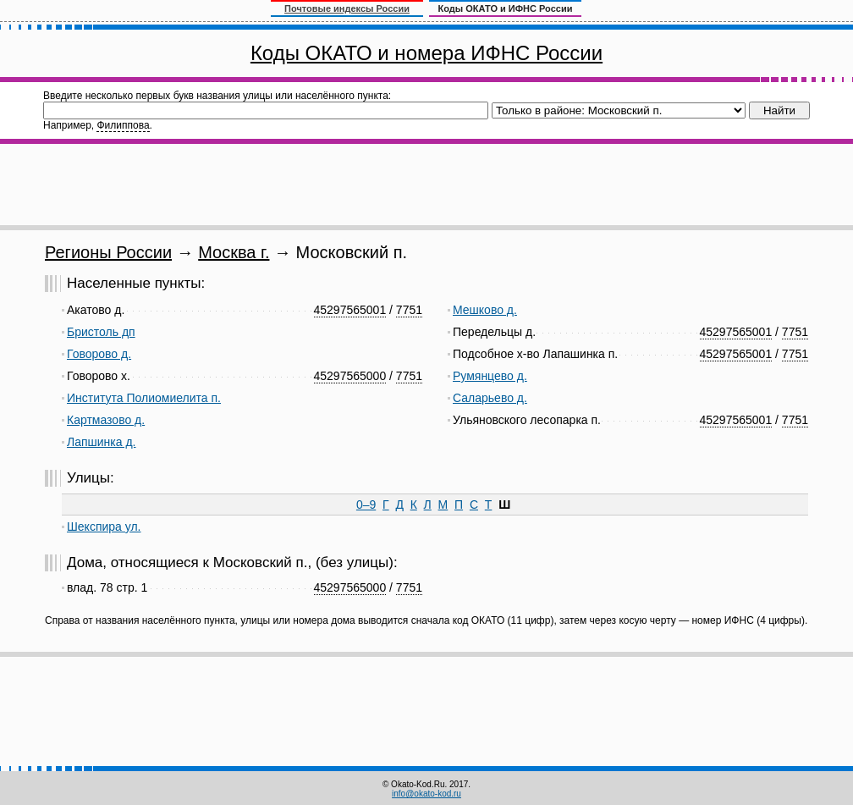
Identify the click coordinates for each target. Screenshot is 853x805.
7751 (409, 310)
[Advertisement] (426, 184)
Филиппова (122, 125)
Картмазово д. (106, 420)
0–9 (366, 504)
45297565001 (350, 310)
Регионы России (108, 252)
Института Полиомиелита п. (144, 398)
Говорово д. (99, 354)
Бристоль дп (101, 332)
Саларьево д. (490, 398)
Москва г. (233, 252)
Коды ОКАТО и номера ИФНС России (426, 52)
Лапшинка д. (101, 442)
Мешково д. (485, 310)
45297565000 (350, 376)
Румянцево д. (490, 376)
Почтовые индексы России (347, 8)
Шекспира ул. (104, 526)
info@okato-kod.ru (426, 793)
